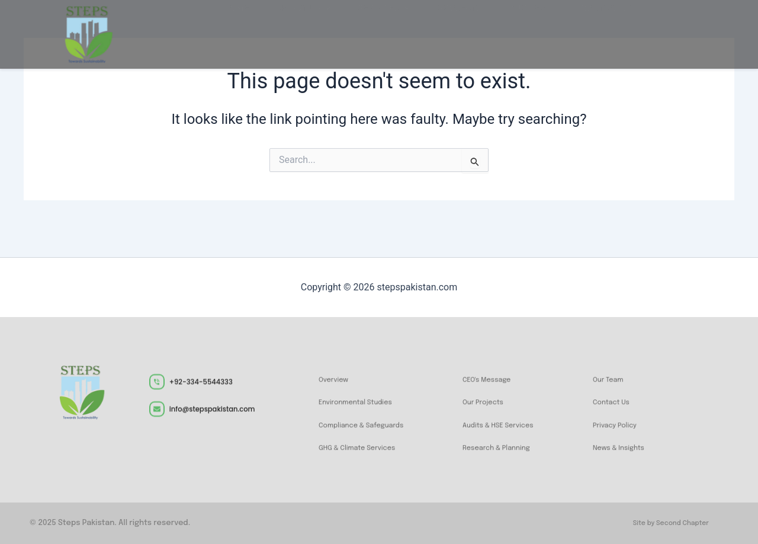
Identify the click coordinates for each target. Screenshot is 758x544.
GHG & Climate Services (366, 459)
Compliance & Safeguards (371, 436)
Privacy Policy (620, 436)
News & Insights (624, 459)
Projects (456, 30)
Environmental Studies (364, 413)
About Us (311, 31)
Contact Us (615, 413)
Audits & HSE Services (506, 436)
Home (249, 30)
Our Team (522, 30)
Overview (337, 390)
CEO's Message (492, 390)
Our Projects (487, 413)
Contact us (593, 30)
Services (386, 31)
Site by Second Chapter (664, 523)
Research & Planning (503, 459)
